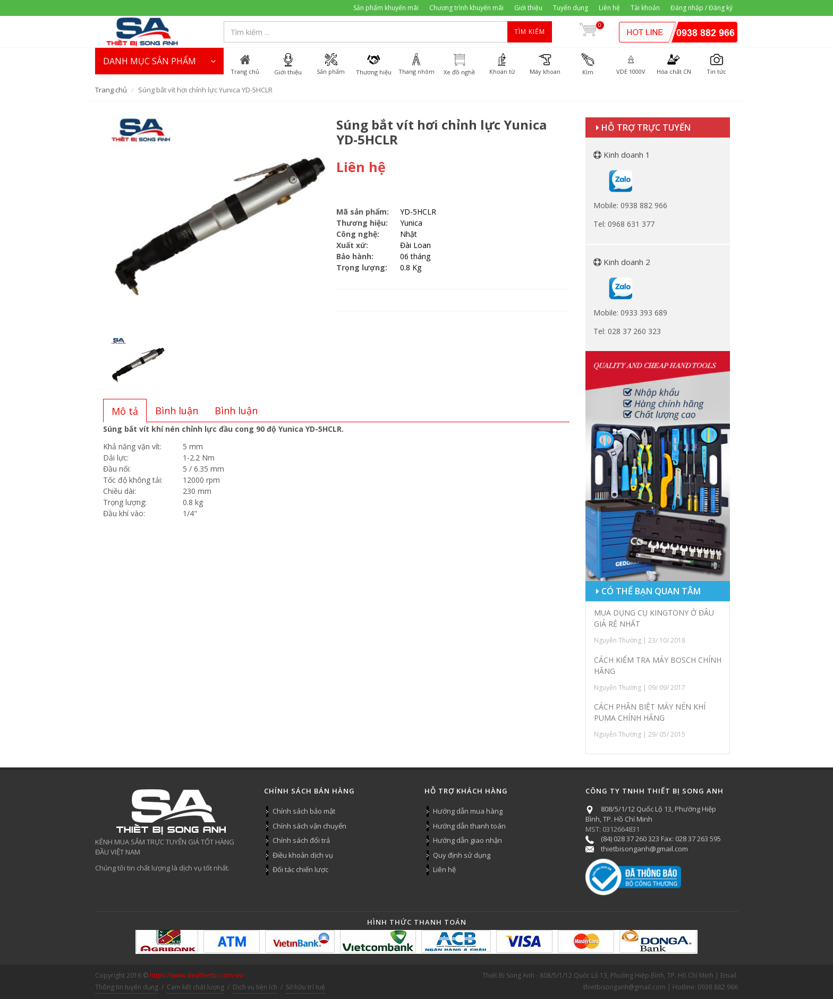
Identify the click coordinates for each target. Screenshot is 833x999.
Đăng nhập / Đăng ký (701, 7)
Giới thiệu (528, 7)
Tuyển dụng (570, 7)
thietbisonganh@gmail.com (644, 848)
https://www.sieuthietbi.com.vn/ (197, 975)
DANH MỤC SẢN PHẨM (159, 61)
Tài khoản (645, 7)
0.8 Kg (410, 267)
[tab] (125, 410)
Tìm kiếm (529, 31)
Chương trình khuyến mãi (466, 7)
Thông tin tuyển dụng (126, 987)
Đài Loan (415, 245)
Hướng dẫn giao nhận (467, 840)
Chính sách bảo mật (304, 811)
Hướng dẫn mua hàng (468, 811)
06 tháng (415, 256)
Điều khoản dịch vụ (303, 855)
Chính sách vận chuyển (309, 826)
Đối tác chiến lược (300, 869)
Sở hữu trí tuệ (305, 987)
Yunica (411, 223)
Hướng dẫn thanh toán (469, 826)
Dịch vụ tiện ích (255, 987)
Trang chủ (111, 90)
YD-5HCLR (418, 212)
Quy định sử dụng (461, 855)
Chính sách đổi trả (301, 840)
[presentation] (125, 411)
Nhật (408, 234)
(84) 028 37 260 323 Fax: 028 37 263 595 (661, 838)
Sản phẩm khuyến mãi (386, 7)
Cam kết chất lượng (195, 987)
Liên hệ (609, 7)
